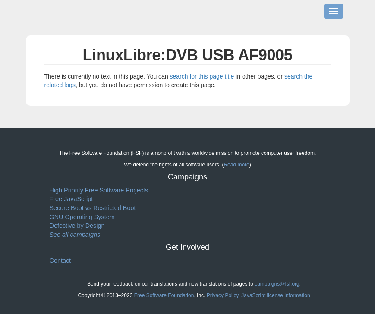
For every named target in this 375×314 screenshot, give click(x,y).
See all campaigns (75, 234)
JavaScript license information (275, 295)
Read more (236, 165)
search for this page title (202, 76)
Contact (60, 260)
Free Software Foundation (164, 295)
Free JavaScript (71, 198)
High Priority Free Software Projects (99, 190)
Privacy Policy (223, 295)
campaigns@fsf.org (277, 284)
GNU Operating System (82, 217)
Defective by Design (77, 225)
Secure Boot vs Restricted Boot (93, 207)
